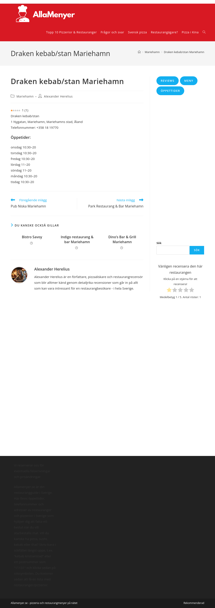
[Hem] (139, 52)
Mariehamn (25, 96)
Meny (188, 81)
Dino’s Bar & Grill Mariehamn (122, 239)
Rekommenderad (194, 603)
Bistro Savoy (32, 237)
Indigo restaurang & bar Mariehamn (77, 239)
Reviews (167, 81)
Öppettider (170, 91)
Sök (158, 243)
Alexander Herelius (58, 96)
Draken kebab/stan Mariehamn (184, 52)
